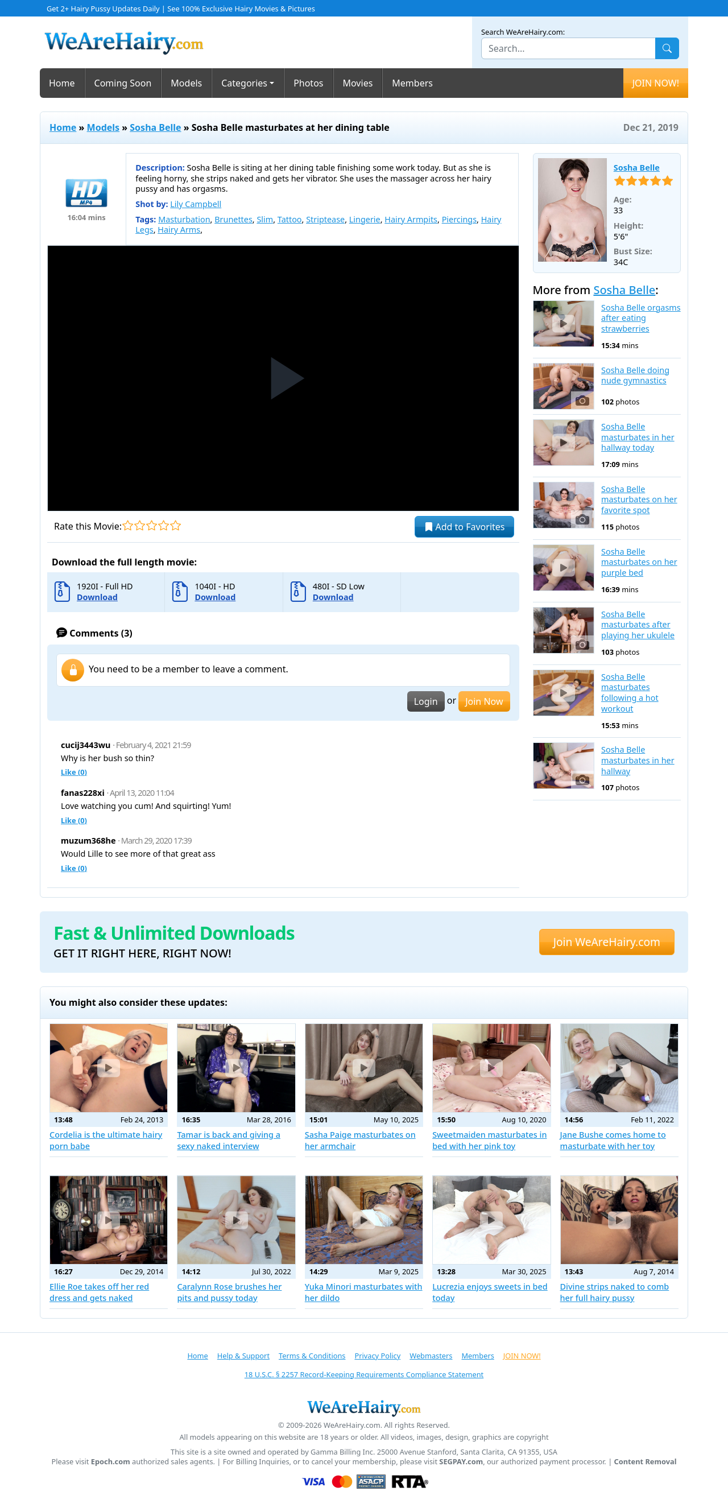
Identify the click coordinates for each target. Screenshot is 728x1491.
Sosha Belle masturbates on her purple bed (639, 562)
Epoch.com (110, 1462)
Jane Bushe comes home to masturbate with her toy (613, 1140)
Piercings (459, 219)
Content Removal (645, 1462)
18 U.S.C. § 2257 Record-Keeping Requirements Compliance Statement (364, 1374)
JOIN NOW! (655, 83)
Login (426, 701)
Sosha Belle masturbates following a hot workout (630, 693)
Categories (244, 83)
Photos (308, 83)
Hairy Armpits (410, 219)
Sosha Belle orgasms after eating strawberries (641, 318)
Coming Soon (123, 83)
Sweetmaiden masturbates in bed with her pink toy (489, 1140)
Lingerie (364, 219)
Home (62, 83)
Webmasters (431, 1355)
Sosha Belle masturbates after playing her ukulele (638, 625)
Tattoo (290, 219)
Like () (74, 772)
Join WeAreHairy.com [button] (606, 941)
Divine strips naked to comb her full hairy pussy (614, 1292)
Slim (265, 219)
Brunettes (233, 219)
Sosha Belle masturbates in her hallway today (638, 437)
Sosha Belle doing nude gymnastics (635, 375)
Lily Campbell (195, 204)
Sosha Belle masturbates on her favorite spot (639, 499)
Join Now (484, 701)
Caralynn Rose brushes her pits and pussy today (229, 1292)
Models (186, 83)
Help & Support (243, 1355)
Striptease (325, 219)
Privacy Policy (377, 1355)
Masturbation (184, 219)
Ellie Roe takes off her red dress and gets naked (99, 1292)
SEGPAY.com (461, 1462)
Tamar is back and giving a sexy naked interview (228, 1140)
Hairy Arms (179, 229)
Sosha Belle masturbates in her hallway (638, 760)
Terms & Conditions (312, 1355)
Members (412, 83)
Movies (358, 83)
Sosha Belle (155, 127)
